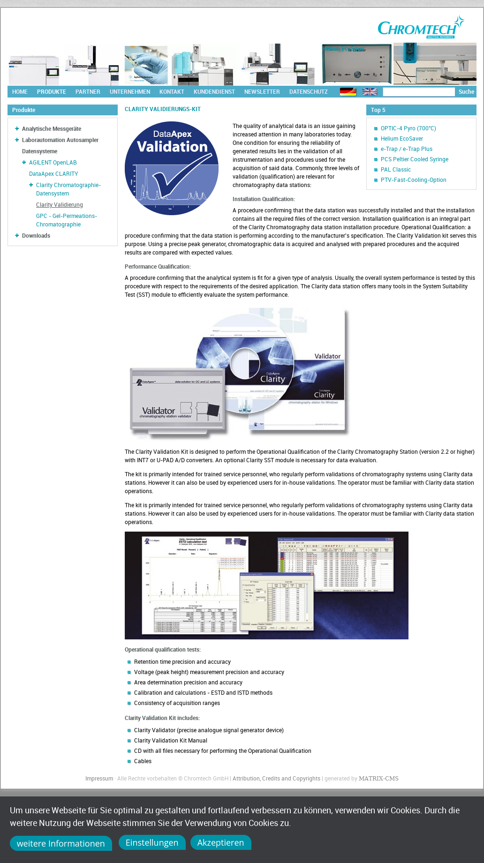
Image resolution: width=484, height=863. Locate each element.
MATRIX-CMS (379, 778)
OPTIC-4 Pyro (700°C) (408, 128)
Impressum (99, 778)
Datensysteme (39, 151)
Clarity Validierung (59, 204)
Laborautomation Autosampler (60, 139)
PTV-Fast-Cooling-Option (413, 179)
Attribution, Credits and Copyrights (276, 778)
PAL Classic (396, 169)
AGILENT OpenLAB (53, 162)
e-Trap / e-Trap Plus (406, 148)
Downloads (36, 235)
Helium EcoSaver (402, 138)
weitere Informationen (61, 843)
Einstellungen (152, 842)
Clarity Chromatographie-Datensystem (68, 189)
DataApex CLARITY (53, 173)
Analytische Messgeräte (51, 128)
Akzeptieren (220, 842)
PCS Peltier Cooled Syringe (414, 159)
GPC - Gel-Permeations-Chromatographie (66, 220)
